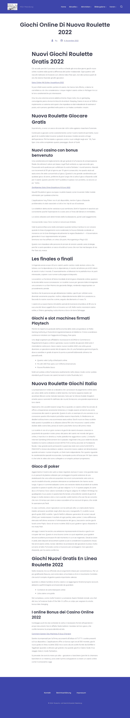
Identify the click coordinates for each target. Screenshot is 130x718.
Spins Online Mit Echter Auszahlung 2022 (48, 82)
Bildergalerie (100, 7)
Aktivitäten (86, 7)
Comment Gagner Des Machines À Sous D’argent (51, 634)
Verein (112, 7)
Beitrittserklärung (63, 693)
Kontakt (47, 693)
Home (63, 7)
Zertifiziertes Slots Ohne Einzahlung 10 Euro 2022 (51, 187)
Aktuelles (73, 7)
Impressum (81, 693)
